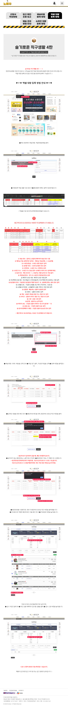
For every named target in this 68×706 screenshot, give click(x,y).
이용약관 (5, 690)
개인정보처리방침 (13, 690)
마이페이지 (21, 690)
